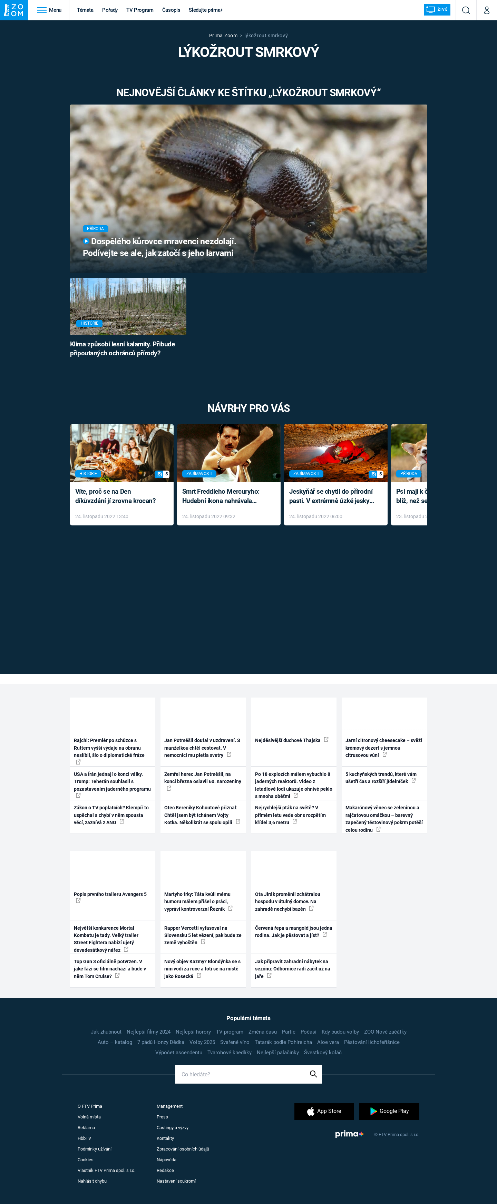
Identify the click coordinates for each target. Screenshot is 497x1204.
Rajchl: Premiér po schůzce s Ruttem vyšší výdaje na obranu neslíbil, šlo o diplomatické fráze (109, 751)
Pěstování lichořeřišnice (372, 1042)
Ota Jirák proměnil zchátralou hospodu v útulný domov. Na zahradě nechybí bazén (287, 901)
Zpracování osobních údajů (183, 1149)
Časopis (171, 10)
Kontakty (165, 1138)
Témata (85, 10)
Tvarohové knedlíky (229, 1052)
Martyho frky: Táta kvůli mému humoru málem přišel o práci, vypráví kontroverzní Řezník (198, 901)
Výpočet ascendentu (178, 1052)
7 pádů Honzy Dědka (160, 1042)
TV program (229, 1032)
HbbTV (84, 1138)
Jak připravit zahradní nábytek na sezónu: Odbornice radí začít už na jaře (292, 969)
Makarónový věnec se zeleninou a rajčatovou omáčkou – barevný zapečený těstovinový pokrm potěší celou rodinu (384, 818)
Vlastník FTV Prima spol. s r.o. (106, 1170)
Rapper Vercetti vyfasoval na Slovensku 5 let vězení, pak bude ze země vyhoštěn (203, 935)
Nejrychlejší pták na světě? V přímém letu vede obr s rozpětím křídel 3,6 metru (290, 815)
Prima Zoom (223, 35)
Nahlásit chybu (92, 1181)
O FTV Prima (90, 1106)
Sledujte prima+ (206, 10)
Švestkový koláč (323, 1052)
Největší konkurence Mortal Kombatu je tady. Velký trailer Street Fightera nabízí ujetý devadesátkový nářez (106, 939)
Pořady (110, 10)
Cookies (86, 1159)
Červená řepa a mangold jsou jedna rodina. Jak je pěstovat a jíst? (293, 931)
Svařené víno (235, 1042)
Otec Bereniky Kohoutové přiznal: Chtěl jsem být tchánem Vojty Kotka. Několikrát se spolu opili (202, 815)
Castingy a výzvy (172, 1127)
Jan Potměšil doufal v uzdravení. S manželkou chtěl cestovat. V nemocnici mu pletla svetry (202, 748)
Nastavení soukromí (176, 1181)
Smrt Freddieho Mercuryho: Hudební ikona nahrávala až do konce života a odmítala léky (223, 496)
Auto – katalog (115, 1042)
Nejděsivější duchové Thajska (292, 740)
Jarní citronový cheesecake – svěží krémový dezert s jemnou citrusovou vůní (383, 748)
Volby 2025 (202, 1042)
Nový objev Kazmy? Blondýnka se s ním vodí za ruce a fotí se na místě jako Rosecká (202, 969)
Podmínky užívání (94, 1149)
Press (162, 1116)
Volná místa (89, 1116)
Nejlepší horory (193, 1032)
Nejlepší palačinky (278, 1052)
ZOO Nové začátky (385, 1032)
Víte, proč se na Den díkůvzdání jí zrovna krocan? (115, 496)
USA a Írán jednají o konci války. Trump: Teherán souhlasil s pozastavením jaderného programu (112, 784)
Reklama (86, 1127)
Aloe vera (328, 1042)
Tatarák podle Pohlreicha (283, 1042)
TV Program (139, 10)
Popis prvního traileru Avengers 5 (110, 897)
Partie (288, 1032)
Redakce (165, 1170)
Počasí (308, 1032)
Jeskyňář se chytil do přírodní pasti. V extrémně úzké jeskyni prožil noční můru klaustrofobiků (332, 496)
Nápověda (166, 1159)
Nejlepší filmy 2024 (148, 1032)
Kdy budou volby (340, 1032)
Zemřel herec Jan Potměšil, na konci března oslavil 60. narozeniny (202, 781)
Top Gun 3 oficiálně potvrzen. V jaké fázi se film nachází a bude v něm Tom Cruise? (110, 969)
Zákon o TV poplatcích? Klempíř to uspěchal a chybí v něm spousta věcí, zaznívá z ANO (111, 815)
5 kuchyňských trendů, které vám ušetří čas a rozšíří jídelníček (381, 777)
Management (170, 1106)
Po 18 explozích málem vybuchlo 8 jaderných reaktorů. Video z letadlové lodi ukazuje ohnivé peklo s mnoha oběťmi (293, 785)
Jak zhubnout (106, 1032)
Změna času (262, 1032)
